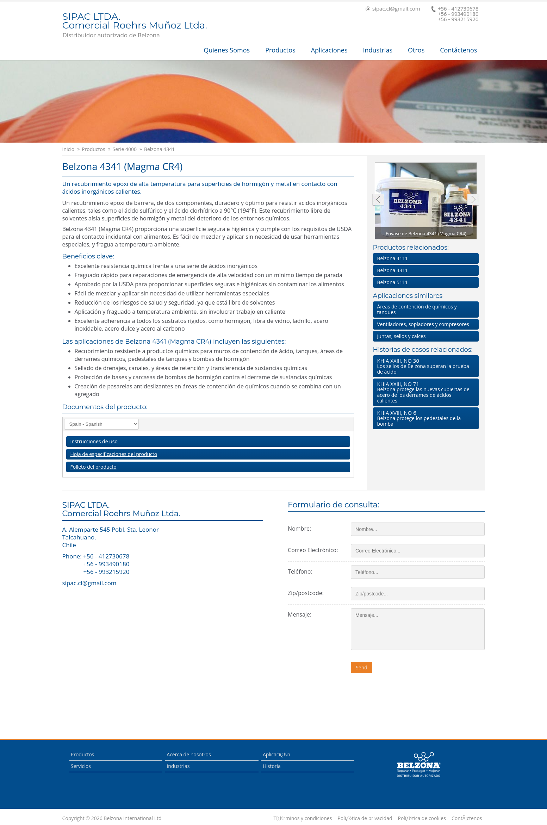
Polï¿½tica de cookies (422, 818)
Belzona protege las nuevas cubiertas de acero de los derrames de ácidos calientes (424, 392)
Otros (416, 50)
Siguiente (473, 200)
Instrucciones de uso (94, 441)
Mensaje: (299, 614)
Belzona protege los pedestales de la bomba (424, 418)
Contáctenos (458, 50)
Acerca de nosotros (189, 754)
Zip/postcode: (306, 593)
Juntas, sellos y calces (401, 336)
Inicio (68, 149)
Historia (272, 766)
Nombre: (299, 528)
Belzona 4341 (159, 149)
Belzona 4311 (392, 270)
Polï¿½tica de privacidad (364, 818)
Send (361, 667)
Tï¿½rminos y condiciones (303, 818)
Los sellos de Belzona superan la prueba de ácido (424, 366)
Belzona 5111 (392, 282)
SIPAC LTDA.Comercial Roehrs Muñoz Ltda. (134, 21)
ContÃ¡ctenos (467, 818)
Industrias (378, 50)
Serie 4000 (125, 149)
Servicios (81, 766)
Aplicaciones (329, 50)
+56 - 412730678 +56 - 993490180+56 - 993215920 (455, 14)
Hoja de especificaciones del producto (113, 454)
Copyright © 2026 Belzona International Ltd (112, 818)
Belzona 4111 (392, 258)
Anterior (378, 200)
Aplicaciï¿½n (276, 754)
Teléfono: (300, 571)
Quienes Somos (227, 50)
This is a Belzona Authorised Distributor (418, 765)
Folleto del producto (93, 466)
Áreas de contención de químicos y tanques (417, 309)
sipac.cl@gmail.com (393, 9)
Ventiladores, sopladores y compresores (423, 324)
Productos (280, 50)
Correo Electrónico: (313, 550)
